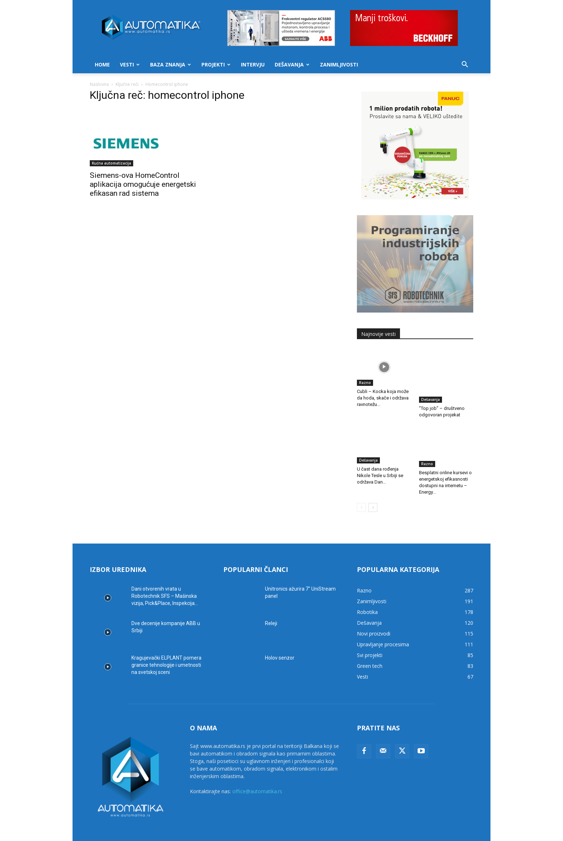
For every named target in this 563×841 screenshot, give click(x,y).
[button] (464, 65)
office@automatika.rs (257, 777)
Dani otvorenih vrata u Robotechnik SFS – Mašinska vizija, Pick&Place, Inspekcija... (164, 582)
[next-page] (372, 493)
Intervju (253, 64)
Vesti (130, 64)
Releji (271, 609)
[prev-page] (361, 493)
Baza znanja (170, 64)
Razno (365, 382)
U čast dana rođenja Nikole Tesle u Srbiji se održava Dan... (380, 465)
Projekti (216, 64)
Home (102, 64)
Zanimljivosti (339, 64)
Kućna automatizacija (111, 163)
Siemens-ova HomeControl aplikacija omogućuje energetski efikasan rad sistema (143, 184)
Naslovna (99, 84)
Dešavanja (292, 64)
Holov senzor (279, 644)
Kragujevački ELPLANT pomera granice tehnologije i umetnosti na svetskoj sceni (166, 651)
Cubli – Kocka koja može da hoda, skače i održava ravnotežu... (383, 398)
